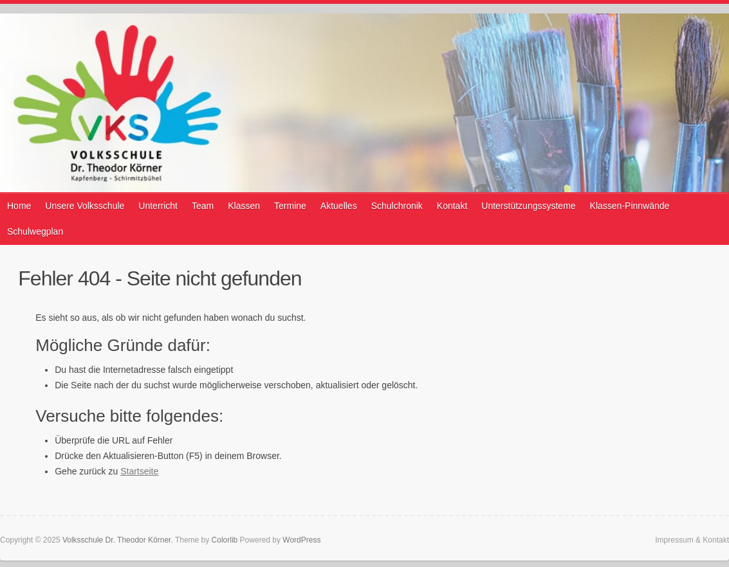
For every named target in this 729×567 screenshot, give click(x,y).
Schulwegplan (35, 231)
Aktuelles (338, 206)
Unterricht (158, 206)
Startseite (139, 471)
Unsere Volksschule (84, 206)
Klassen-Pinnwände (630, 206)
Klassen (244, 206)
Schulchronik (397, 206)
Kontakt (452, 206)
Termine (290, 206)
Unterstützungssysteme (528, 206)
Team (203, 206)
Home (19, 206)
